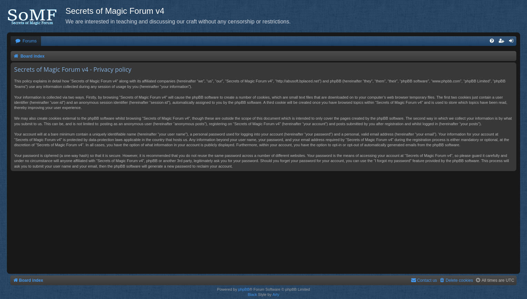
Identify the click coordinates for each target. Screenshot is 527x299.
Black (252, 294)
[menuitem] (25, 41)
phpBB (244, 289)
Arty (276, 294)
